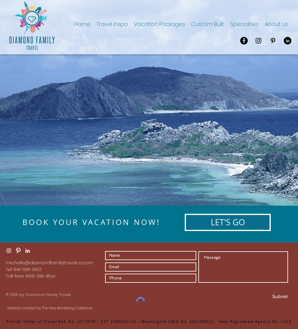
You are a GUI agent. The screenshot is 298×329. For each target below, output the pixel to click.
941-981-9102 (27, 269)
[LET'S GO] (228, 222)
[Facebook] (244, 40)
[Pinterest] (273, 40)
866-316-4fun (40, 276)
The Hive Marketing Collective (67, 308)
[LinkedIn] (287, 40)
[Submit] (266, 296)
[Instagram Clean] (9, 251)
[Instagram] (258, 40)
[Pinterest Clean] (18, 251)
